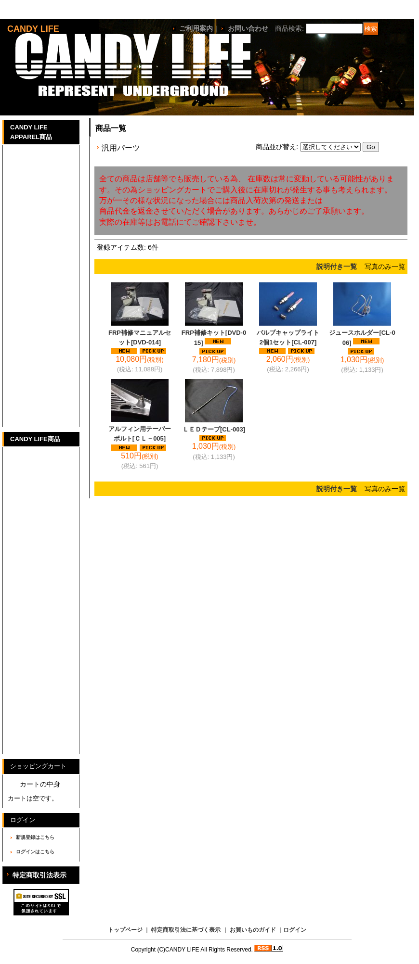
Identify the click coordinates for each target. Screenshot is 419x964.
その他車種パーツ (36, 587)
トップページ (125, 930)
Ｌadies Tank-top (36, 259)
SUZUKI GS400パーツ (29, 490)
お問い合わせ (248, 28)
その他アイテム (32, 385)
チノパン (21, 334)
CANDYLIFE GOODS (27, 716)
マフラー (21, 637)
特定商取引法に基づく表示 (186, 930)
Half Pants (24, 309)
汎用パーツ (25, 562)
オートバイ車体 (32, 612)
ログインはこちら (35, 851)
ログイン (294, 930)
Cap (13, 234)
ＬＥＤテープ (214, 429)
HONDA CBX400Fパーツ (33, 465)
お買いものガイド (253, 930)
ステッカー (25, 662)
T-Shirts (20, 159)
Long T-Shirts (30, 184)
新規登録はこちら (35, 837)
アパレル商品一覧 (36, 410)
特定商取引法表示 (39, 875)
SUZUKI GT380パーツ (29, 515)
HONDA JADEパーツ (27, 541)
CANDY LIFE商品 (35, 439)
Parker (18, 209)
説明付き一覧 (336, 266)
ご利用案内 (196, 28)
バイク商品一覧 (32, 737)
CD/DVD (21, 687)
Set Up (18, 284)
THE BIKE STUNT (36, 359)
